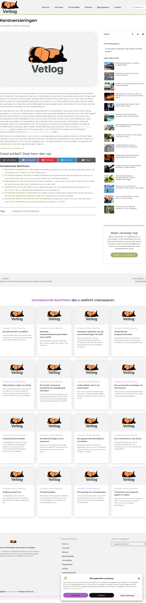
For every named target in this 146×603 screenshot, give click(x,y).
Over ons (46, 7)
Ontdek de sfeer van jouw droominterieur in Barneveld (126, 149)
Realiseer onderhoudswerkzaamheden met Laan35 (53, 338)
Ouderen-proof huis (12, 496)
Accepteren (75, 595)
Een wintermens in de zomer (128, 442)
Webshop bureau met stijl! (18, 190)
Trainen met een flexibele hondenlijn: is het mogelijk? (126, 211)
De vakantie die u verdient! (15, 335)
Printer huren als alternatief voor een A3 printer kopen (130, 88)
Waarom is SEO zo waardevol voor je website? (28, 202)
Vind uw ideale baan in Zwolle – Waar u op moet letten (128, 200)
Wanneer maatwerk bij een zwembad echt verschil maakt (127, 118)
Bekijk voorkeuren (127, 595)
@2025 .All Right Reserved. (17, 595)
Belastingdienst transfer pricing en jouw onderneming (129, 129)
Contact (117, 7)
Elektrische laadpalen (15, 173)
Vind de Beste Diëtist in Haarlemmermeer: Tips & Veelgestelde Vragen (125, 181)
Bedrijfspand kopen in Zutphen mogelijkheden (128, 67)
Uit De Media (74, 7)
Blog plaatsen (103, 7)
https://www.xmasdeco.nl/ (12, 152)
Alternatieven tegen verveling (17, 389)
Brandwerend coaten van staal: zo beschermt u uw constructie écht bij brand (129, 99)
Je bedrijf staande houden (18, 179)
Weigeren (101, 595)
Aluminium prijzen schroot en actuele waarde (127, 77)
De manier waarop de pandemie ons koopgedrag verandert (52, 391)
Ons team (59, 7)
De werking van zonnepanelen (91, 496)
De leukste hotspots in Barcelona (21, 196)
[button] (139, 578)
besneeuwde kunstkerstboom (39, 135)
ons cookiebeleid (76, 588)
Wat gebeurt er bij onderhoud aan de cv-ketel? (28, 184)
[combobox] (138, 7)
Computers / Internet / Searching (16, 29)
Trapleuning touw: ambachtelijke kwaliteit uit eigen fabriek (128, 170)
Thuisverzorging (47, 496)
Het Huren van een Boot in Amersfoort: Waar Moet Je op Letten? (130, 190)
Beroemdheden (68, 560)
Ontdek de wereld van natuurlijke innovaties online (128, 139)
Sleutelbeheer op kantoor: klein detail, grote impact (127, 108)
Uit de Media (67, 564)
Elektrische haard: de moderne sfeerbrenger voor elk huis (127, 159)
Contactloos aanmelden (14, 442)
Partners (88, 7)
